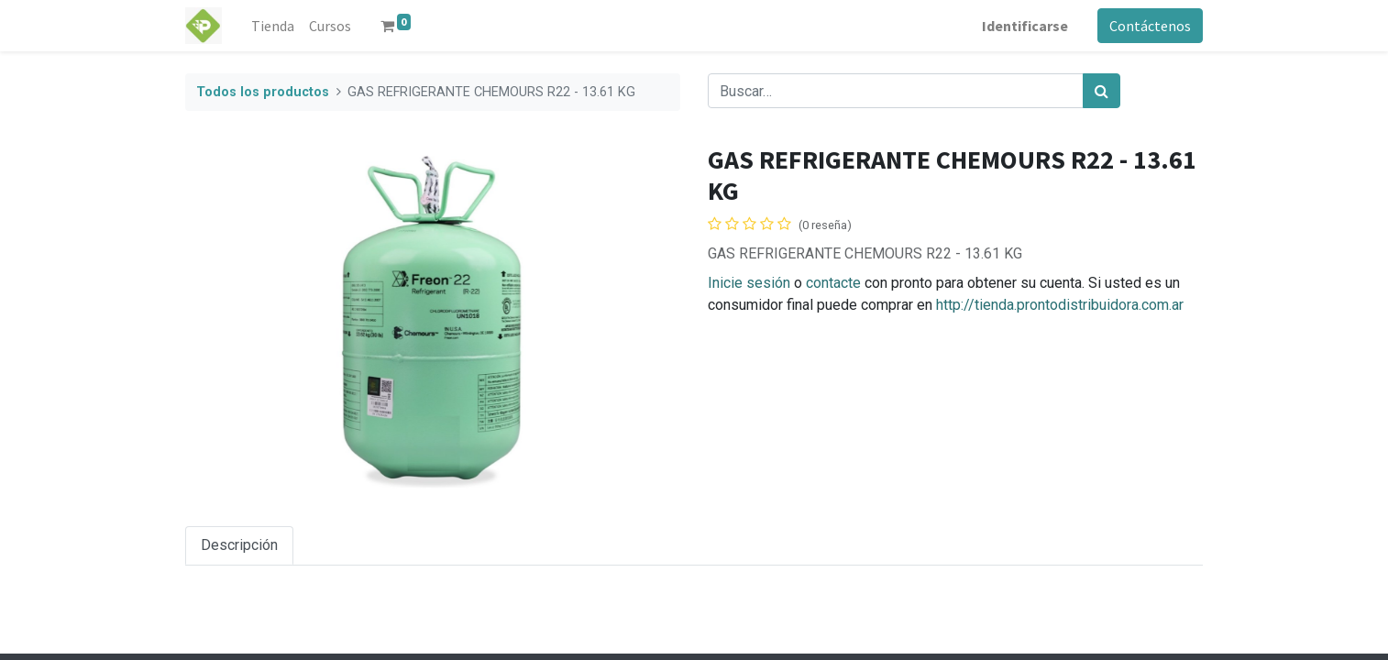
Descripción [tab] (239, 545)
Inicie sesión (749, 283)
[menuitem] (273, 25)
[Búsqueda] (1101, 90)
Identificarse (1025, 25)
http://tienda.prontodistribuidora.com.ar (1060, 305)
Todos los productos (262, 92)
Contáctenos (1150, 25)
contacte (833, 283)
